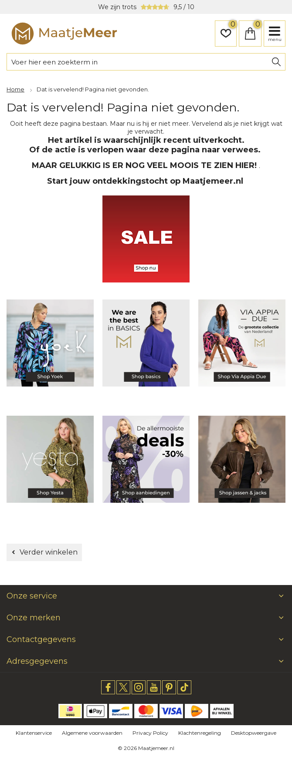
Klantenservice (34, 733)
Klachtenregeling (199, 733)
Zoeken (276, 62)
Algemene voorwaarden (92, 733)
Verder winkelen (49, 552)
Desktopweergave (253, 733)
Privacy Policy (150, 733)
